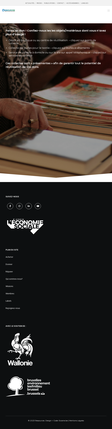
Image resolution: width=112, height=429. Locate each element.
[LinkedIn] (29, 206)
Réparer (9, 271)
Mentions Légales (76, 420)
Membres (10, 293)
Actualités (29, 3)
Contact (60, 3)
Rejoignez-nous (13, 308)
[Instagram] (19, 206)
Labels (8, 301)
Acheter (9, 257)
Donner (9, 264)
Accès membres (72, 3)
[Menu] (107, 10)
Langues (84, 3)
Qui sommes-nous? (14, 279)
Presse (39, 3)
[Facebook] (10, 206)
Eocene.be (63, 420)
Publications (49, 3)
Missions (9, 286)
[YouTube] (38, 206)
